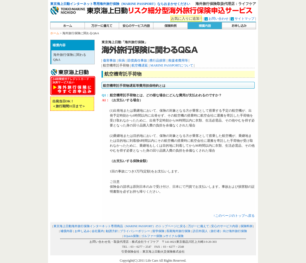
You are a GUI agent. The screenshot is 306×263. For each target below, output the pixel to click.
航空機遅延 (139, 65)
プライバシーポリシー (135, 231)
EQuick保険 (131, 236)
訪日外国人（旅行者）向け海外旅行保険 (220, 231)
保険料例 (246, 226)
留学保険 (158, 231)
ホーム (54, 33)
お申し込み (82, 231)
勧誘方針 (112, 231)
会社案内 (98, 231)
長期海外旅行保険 (178, 231)
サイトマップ (244, 19)
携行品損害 (157, 60)
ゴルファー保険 (151, 236)
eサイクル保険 (174, 236)
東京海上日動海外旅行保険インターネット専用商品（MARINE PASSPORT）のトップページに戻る (120, 226)
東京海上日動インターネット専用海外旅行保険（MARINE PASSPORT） (103, 4)
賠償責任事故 (137, 60)
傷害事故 (109, 60)
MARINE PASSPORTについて (171, 65)
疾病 (121, 60)
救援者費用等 (178, 60)
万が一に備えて (198, 226)
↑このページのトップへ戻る (234, 216)
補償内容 (66, 231)
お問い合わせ (218, 19)
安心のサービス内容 (224, 226)
